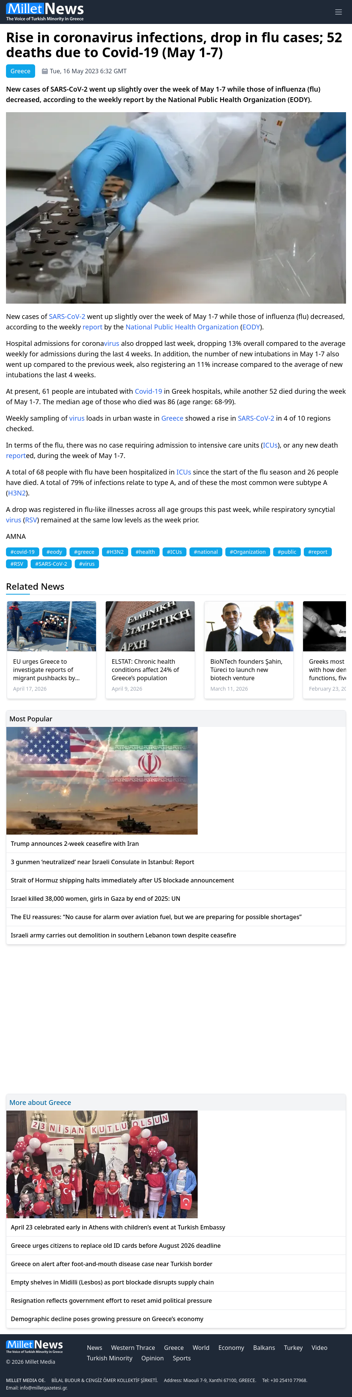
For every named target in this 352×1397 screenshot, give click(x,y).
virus (111, 343)
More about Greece (40, 1102)
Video (319, 1348)
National (139, 326)
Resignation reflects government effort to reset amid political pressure (111, 1300)
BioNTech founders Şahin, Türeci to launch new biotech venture (246, 669)
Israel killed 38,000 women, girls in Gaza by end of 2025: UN (95, 898)
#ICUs (174, 551)
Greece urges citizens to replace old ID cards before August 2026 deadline (116, 1245)
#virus (87, 563)
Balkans (264, 1348)
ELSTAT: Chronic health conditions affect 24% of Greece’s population (145, 669)
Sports (182, 1358)
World (201, 1348)
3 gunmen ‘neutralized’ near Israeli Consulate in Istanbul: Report (102, 862)
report (92, 326)
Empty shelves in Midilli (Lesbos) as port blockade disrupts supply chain (112, 1282)
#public (287, 551)
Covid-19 (148, 391)
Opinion (152, 1358)
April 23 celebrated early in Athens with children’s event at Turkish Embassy (118, 1227)
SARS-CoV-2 (67, 316)
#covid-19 (22, 551)
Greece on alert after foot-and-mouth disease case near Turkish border (112, 1264)
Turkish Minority (109, 1358)
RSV (31, 519)
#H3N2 (115, 551)
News (94, 1348)
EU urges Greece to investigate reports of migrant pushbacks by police (44, 669)
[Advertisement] (176, 1018)
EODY (251, 326)
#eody (54, 551)
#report (317, 551)
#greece (84, 551)
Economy (231, 1348)
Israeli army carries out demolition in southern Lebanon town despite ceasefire (123, 935)
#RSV (16, 563)
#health (145, 551)
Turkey (293, 1348)
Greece (172, 418)
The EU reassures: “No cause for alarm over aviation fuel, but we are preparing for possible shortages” (156, 917)
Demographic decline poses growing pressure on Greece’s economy (107, 1319)
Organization (218, 326)
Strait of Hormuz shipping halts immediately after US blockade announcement (122, 880)
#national (206, 551)
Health (185, 326)
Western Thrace (133, 1348)
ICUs (270, 444)
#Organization (248, 551)
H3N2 (17, 492)
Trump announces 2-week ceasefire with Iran (75, 843)
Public (163, 326)
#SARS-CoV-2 (51, 563)
